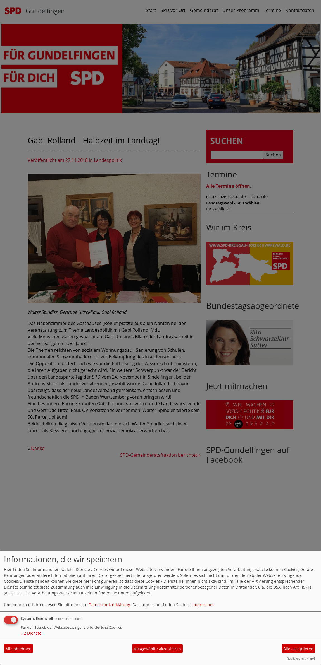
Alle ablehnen (19, 648)
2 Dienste (31, 633)
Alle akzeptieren (298, 648)
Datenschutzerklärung (109, 604)
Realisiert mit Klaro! (301, 658)
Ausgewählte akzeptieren (157, 648)
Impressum (203, 604)
